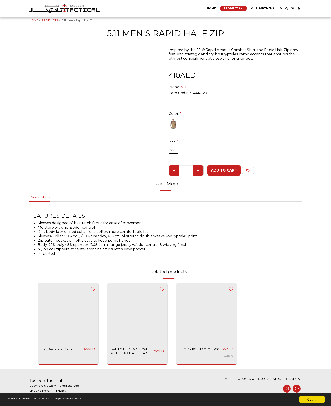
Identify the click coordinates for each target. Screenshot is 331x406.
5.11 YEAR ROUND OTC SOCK (199, 352)
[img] (68, 313)
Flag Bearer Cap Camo (61, 349)
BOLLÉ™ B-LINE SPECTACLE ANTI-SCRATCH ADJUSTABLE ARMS (128, 352)
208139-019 (227, 361)
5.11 (183, 87)
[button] (286, 8)
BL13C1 (160, 361)
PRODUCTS (50, 20)
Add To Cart (224, 170)
